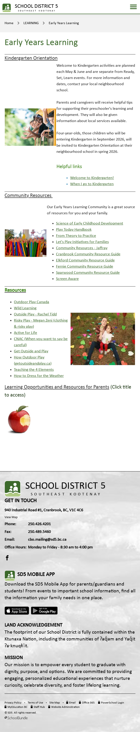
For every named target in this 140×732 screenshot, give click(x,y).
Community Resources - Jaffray (81, 248)
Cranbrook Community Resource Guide (88, 254)
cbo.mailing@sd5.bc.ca (47, 539)
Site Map (54, 702)
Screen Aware (67, 279)
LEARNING (31, 23)
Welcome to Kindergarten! (92, 178)
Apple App (17, 611)
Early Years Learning (64, 23)
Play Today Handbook (74, 230)
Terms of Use (35, 702)
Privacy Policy (13, 702)
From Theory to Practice (76, 236)
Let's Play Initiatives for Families (82, 242)
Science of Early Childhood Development (89, 223)
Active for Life (25, 333)
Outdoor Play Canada (31, 302)
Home (9, 23)
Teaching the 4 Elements (34, 370)
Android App (44, 611)
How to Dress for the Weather (39, 376)
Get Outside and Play (31, 351)
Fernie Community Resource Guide (84, 266)
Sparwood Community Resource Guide (88, 273)
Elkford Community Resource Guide (85, 260)
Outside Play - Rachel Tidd (35, 314)
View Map (11, 517)
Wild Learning (25, 308)
